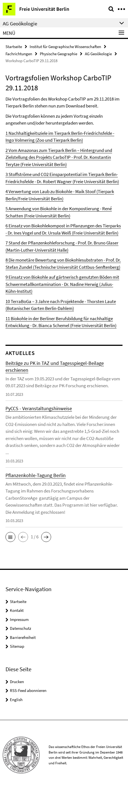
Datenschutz (20, 628)
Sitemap (17, 646)
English (16, 699)
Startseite (13, 46)
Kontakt (17, 610)
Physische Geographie (58, 53)
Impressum (19, 619)
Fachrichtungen (18, 53)
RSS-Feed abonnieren (28, 690)
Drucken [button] (17, 681)
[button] (10, 537)
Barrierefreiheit (23, 637)
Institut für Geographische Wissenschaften (65, 46)
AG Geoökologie (98, 53)
